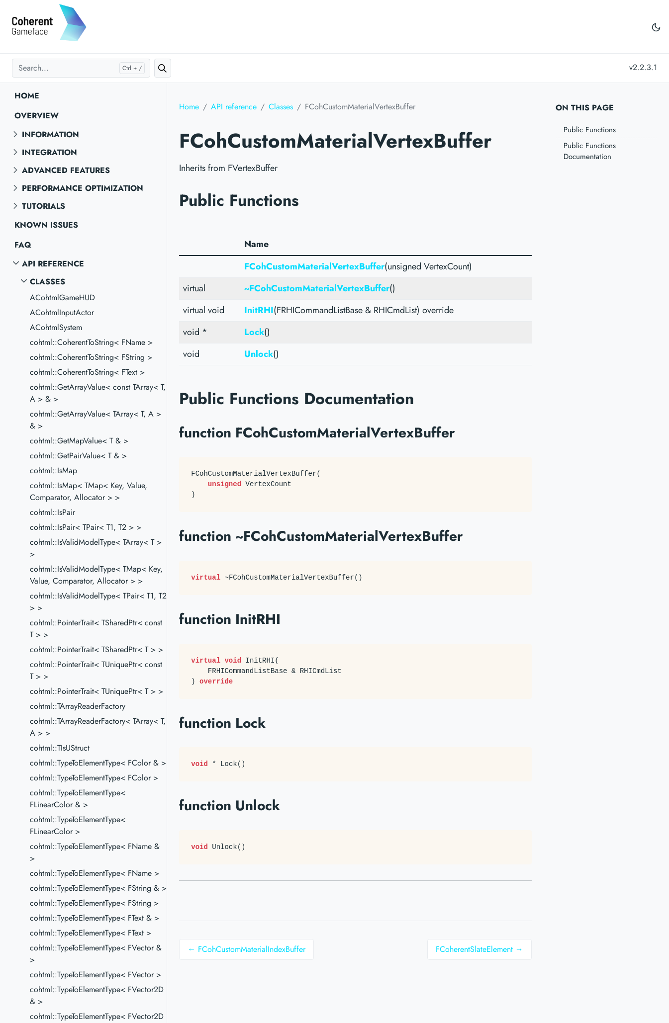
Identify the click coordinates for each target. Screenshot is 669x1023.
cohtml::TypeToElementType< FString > (94, 903)
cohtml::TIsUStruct (60, 748)
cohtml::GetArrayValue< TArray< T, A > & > (95, 419)
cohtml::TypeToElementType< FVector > (95, 974)
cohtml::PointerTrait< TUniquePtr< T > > (96, 691)
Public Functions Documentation (590, 151)
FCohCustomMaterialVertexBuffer (314, 266)
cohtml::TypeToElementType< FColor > (94, 777)
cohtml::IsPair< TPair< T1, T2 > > (85, 527)
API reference (53, 263)
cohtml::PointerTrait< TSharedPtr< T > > (96, 649)
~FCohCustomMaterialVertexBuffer (316, 288)
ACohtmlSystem (56, 327)
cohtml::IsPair (52, 512)
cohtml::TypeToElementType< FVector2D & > (97, 995)
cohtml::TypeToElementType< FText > (90, 932)
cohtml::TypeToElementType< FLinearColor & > (77, 798)
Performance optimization (82, 188)
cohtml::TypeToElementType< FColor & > (98, 762)
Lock (254, 332)
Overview (36, 115)
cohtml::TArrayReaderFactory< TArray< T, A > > (98, 727)
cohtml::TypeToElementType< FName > (94, 873)
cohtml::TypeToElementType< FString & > (98, 888)
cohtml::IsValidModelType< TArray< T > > (96, 548)
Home (26, 95)
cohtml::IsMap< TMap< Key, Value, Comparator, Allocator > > (88, 491)
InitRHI (259, 310)
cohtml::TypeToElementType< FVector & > (96, 953)
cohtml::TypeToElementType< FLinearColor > (77, 825)
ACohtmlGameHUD (62, 297)
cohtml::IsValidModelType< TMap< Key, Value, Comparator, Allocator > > (96, 575)
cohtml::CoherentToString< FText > (87, 372)
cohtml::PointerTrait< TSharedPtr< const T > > (96, 628)
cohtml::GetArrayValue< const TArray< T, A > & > (98, 393)
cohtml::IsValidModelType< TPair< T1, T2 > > (98, 601)
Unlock (258, 353)
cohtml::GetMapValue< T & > (79, 440)
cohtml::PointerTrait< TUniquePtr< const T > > (96, 670)
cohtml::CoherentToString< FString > (91, 357)
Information (50, 134)
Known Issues (46, 225)
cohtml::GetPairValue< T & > (78, 455)
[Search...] (81, 68)
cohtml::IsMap (53, 470)
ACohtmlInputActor (62, 312)
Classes (47, 281)
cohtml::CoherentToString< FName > (91, 342)
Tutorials (43, 206)
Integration (49, 152)
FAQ (22, 245)
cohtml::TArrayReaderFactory (77, 706)
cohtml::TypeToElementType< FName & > (95, 852)
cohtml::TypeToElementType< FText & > (94, 918)
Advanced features (66, 170)
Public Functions (590, 129)
